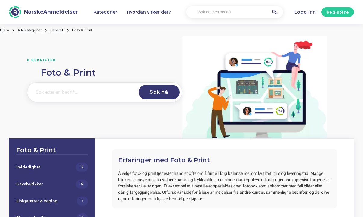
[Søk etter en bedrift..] (82, 92)
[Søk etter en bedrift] (234, 12)
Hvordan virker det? (149, 12)
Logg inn (305, 12)
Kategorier (105, 12)
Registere (338, 12)
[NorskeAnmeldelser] (43, 12)
